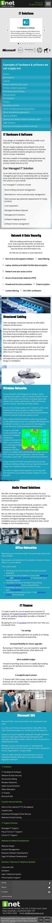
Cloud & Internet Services (12, 802)
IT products (22, 623)
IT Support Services (9, 823)
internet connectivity (22, 578)
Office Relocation (8, 789)
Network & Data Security (12, 775)
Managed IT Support (10, 828)
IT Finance (6, 793)
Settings (47, 919)
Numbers (5, 871)
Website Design (8, 846)
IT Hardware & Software (11, 772)
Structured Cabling (9, 779)
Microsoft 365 (7, 796)
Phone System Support (11, 878)
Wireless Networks (9, 782)
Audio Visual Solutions (11, 786)
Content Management (11, 850)
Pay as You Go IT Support (12, 832)
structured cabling (13, 585)
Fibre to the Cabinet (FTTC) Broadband (17, 807)
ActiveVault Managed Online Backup (16, 814)
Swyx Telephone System (11, 874)
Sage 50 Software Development (14, 857)
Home (4, 883)
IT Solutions (6, 767)
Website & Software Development (15, 841)
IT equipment (15, 590)
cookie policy (7, 896)
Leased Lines (7, 811)
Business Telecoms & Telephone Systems (18, 862)
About (4, 887)
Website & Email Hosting (11, 818)
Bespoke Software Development (15, 853)
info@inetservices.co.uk (34, 913)
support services (20, 614)
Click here (13, 921)
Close (41, 919)
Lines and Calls (8, 867)
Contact (5, 892)
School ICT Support (9, 835)
